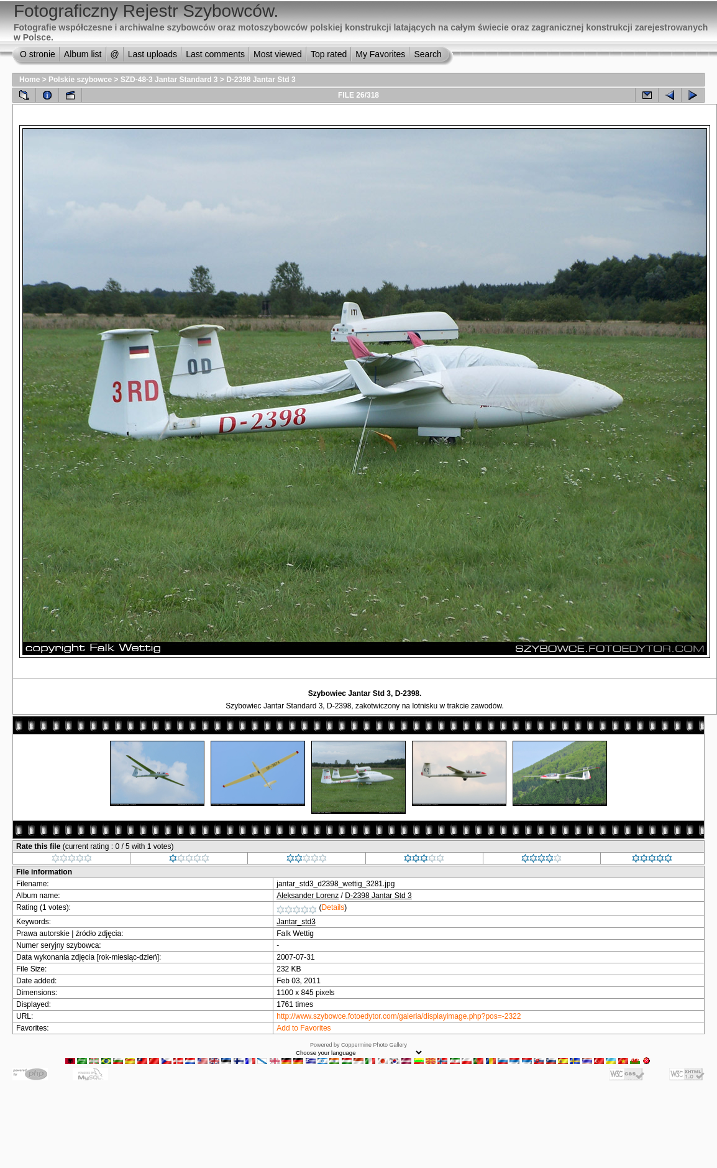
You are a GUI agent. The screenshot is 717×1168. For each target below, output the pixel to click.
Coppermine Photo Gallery (374, 1045)
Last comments (215, 54)
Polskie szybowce (80, 79)
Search (427, 54)
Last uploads (152, 54)
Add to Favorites (303, 1028)
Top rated (329, 54)
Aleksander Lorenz (307, 895)
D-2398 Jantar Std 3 (260, 79)
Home (29, 79)
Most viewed (277, 54)
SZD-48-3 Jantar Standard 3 (169, 79)
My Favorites (380, 54)
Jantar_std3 (296, 921)
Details (333, 907)
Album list (83, 54)
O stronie (37, 54)
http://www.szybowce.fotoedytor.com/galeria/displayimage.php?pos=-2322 (398, 1016)
